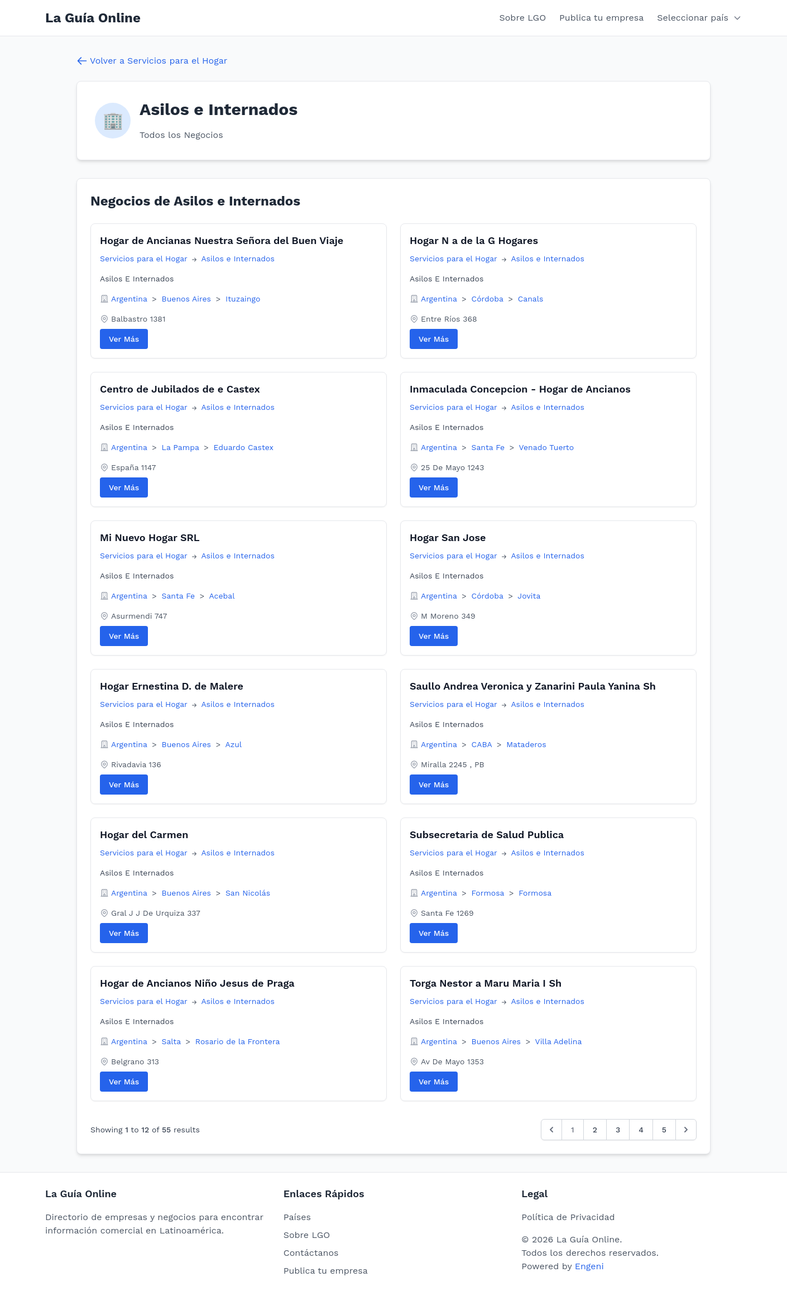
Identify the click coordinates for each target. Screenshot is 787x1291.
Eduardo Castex (244, 447)
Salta (173, 1041)
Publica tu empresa (601, 17)
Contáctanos (311, 1252)
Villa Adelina (558, 1041)
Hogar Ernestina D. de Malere (171, 686)
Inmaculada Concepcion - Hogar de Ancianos (520, 389)
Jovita (528, 595)
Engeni (589, 1266)
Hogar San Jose (448, 537)
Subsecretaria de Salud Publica (487, 834)
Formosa (489, 892)
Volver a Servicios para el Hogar (151, 60)
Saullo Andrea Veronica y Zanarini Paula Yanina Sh (533, 686)
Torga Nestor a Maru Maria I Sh (486, 983)
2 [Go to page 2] (595, 1129)
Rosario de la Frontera (237, 1041)
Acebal (221, 595)
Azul (233, 744)
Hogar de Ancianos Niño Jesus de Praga (197, 983)
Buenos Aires (188, 298)
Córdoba (489, 298)
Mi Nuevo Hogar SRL (150, 537)
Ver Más (124, 338)
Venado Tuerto (546, 447)
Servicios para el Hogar (145, 258)
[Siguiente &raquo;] (686, 1129)
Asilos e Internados (237, 258)
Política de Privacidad (568, 1217)
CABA (483, 744)
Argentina (130, 298)
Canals (531, 298)
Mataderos (526, 744)
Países (297, 1217)
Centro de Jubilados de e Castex (180, 389)
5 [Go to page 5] (664, 1129)
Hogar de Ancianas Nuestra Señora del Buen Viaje (221, 240)
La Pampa (182, 447)
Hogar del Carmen (144, 834)
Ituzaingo (242, 298)
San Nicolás (247, 892)
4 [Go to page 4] (641, 1129)
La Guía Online (93, 18)
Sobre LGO (523, 17)
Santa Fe (489, 447)
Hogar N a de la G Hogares (474, 240)
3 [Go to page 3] (618, 1129)
